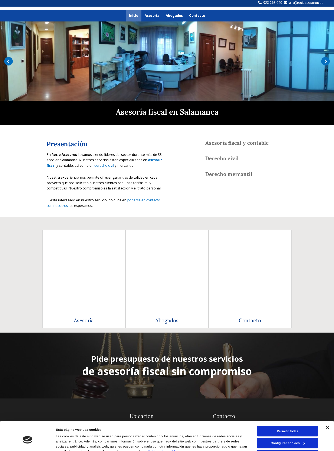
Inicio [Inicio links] (133, 15)
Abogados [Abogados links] (174, 15)
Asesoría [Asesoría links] (152, 15)
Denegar (287, 434)
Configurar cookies (288, 422)
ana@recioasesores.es (306, 3)
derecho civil (104, 165)
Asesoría (84, 245)
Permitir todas (287, 410)
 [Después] (325, 61)
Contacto (250, 245)
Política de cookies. (164, 431)
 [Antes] (8, 61)
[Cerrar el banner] (327, 406)
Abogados (167, 245)
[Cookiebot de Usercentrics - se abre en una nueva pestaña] (27, 443)
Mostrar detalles (68, 442)
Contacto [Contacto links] (197, 15)
